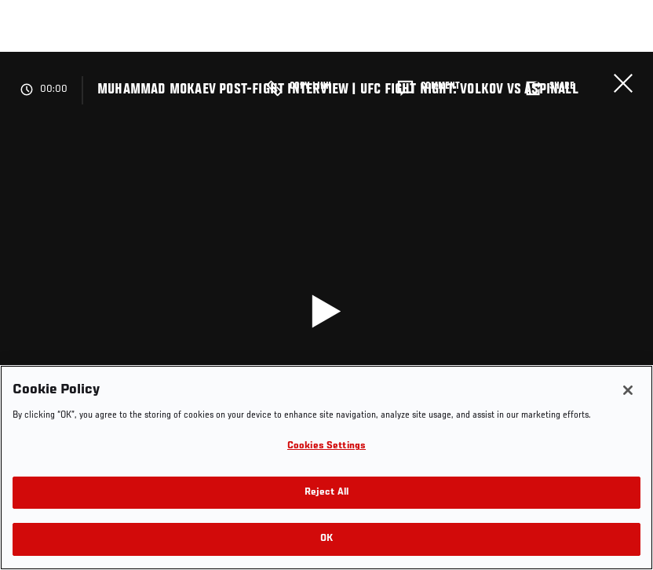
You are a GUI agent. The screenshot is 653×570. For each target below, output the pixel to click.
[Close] (628, 390)
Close (623, 83)
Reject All (326, 493)
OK (326, 539)
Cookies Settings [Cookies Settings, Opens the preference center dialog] (326, 446)
